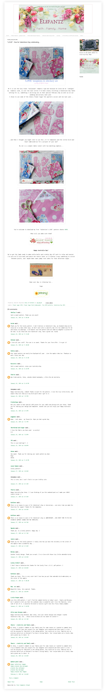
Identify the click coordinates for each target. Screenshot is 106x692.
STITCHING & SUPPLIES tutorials (70, 35)
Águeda (13, 528)
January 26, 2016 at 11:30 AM (20, 345)
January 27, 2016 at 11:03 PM (20, 606)
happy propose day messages (19, 666)
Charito (13, 374)
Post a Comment (13, 678)
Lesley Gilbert (15, 563)
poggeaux (13, 416)
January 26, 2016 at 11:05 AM (20, 317)
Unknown (13, 340)
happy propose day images (19, 671)
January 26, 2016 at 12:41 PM (20, 383)
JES (12, 440)
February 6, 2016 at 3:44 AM (19, 674)
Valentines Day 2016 (59, 305)
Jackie (13, 539)
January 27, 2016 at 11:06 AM (20, 580)
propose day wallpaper (18, 668)
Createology (14, 402)
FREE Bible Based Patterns (33, 35)
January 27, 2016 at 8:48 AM (19, 568)
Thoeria (13, 489)
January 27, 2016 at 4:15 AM (19, 496)
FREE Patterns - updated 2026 (18, 35)
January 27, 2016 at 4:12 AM (19, 484)
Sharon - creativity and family (21, 625)
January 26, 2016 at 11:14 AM (20, 334)
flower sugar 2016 (18, 305)
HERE (66, 229)
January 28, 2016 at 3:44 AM (19, 637)
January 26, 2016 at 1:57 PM (19, 396)
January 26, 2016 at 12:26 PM (20, 368)
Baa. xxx (13, 586)
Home (7, 35)
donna (12, 451)
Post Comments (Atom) (23, 685)
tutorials (58, 35)
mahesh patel (15, 661)
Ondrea (13, 351)
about (81, 35)
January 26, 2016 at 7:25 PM (19, 434)
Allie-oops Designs (17, 612)
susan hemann (15, 466)
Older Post (71, 681)
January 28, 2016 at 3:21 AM (19, 619)
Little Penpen (15, 597)
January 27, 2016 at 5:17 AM (19, 533)
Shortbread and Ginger (18, 427)
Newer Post (11, 681)
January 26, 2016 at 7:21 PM (19, 421)
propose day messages (17, 669)
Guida (12, 323)
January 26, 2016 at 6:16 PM (19, 410)
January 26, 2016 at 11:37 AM (20, 357)
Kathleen (13, 502)
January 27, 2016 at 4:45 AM (19, 509)
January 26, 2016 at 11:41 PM (20, 460)
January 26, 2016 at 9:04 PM (19, 445)
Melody (13, 552)
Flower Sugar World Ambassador (32, 305)
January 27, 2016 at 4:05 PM (19, 591)
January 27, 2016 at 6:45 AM (19, 557)
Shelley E (14, 312)
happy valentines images (18, 664)
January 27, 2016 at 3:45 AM (19, 471)
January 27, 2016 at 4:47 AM (19, 522)
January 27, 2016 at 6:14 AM (19, 546)
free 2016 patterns (47, 305)
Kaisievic (14, 363)
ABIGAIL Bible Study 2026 (48, 35)
